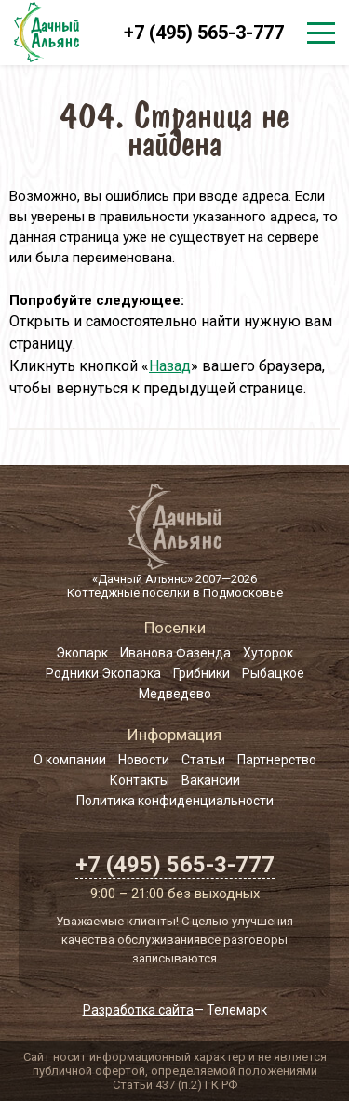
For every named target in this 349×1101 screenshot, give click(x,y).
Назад (170, 366)
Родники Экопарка (103, 673)
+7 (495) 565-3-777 (204, 32)
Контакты (139, 780)
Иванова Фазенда (175, 652)
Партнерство (276, 759)
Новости (143, 759)
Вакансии (210, 780)
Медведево (175, 693)
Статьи (203, 759)
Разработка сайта (138, 1009)
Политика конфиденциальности (175, 800)
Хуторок (268, 652)
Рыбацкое (273, 673)
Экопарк (82, 652)
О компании (70, 759)
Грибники (201, 673)
